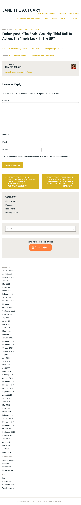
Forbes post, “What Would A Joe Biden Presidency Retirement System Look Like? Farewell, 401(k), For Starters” (59, 181)
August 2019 (7, 395)
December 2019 (8, 381)
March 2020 (6, 371)
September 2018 (8, 432)
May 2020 (6, 365)
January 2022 (7, 297)
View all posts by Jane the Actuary (19, 72)
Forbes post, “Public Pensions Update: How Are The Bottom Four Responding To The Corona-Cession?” (21, 181)
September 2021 (8, 311)
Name (5, 135)
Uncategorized (11, 213)
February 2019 (7, 415)
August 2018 (7, 435)
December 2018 (8, 422)
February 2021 (7, 334)
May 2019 (6, 405)
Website (5, 150)
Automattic (59, 501)
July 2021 (6, 318)
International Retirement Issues (32, 18)
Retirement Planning (69, 14)
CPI (10, 55)
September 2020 (8, 351)
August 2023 (7, 274)
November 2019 (8, 385)
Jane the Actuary (21, 10)
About (64, 18)
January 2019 (7, 418)
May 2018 (6, 445)
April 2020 (6, 368)
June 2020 (6, 361)
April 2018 (6, 449)
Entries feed (6, 481)
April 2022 (6, 287)
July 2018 (6, 439)
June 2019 (6, 402)
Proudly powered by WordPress (29, 501)
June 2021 (6, 321)
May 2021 (6, 324)
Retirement (35, 29)
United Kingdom (47, 55)
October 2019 (7, 388)
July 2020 (6, 358)
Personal (9, 205)
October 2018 (7, 429)
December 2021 (8, 301)
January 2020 (7, 378)
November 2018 (8, 425)
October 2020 (7, 348)
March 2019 (6, 412)
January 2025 (7, 270)
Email (5, 142)
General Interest (12, 201)
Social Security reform (30, 55)
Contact (75, 18)
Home (54, 18)
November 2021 (8, 304)
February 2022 (7, 294)
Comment (7, 100)
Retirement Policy (46, 14)
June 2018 (6, 442)
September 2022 (8, 277)
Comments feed (8, 485)
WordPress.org (8, 488)
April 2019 (6, 408)
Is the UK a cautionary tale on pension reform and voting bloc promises (32, 49)
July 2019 (6, 398)
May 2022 (6, 284)
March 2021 (6, 331)
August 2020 (7, 355)
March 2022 (6, 291)
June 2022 (6, 281)
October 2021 (7, 307)
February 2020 (7, 375)
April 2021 (6, 328)
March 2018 (6, 452)
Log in (4, 478)
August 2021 (7, 314)
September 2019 (8, 392)
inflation (16, 55)
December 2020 (8, 341)
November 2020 (8, 345)
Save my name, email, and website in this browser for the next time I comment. (37, 157)
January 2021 (7, 338)
